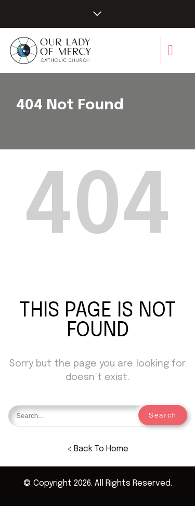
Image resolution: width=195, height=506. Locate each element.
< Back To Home (97, 449)
